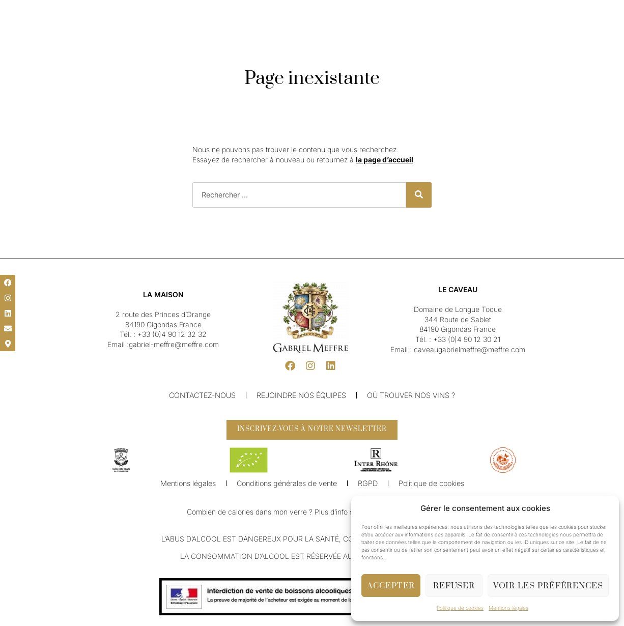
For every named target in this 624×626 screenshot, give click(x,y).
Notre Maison (215, 35)
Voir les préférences (548, 586)
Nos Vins (261, 35)
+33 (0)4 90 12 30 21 (466, 339)
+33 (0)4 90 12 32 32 (172, 334)
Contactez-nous (202, 395)
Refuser (454, 586)
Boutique (419, 35)
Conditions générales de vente (287, 487)
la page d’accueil (384, 159)
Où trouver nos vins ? (411, 395)
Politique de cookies (460, 608)
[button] (15, 11)
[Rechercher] (419, 195)
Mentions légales (508, 608)
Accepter (391, 586)
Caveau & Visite (369, 35)
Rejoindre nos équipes (301, 395)
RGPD (367, 487)
